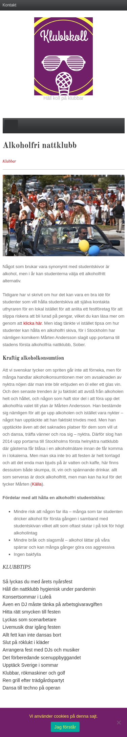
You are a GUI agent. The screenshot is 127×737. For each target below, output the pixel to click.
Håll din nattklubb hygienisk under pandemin (49, 589)
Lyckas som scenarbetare (30, 619)
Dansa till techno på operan (31, 688)
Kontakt (10, 5)
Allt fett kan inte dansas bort (32, 635)
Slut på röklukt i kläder (26, 642)
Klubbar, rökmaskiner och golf (34, 673)
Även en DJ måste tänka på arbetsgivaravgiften (52, 604)
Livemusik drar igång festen (32, 627)
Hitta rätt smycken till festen (32, 612)
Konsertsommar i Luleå (27, 597)
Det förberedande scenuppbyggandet (42, 657)
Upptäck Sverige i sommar (30, 665)
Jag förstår (65, 727)
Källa (37, 484)
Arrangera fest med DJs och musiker (41, 650)
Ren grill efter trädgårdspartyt (33, 680)
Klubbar (9, 161)
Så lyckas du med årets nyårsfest (37, 581)
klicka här (32, 323)
